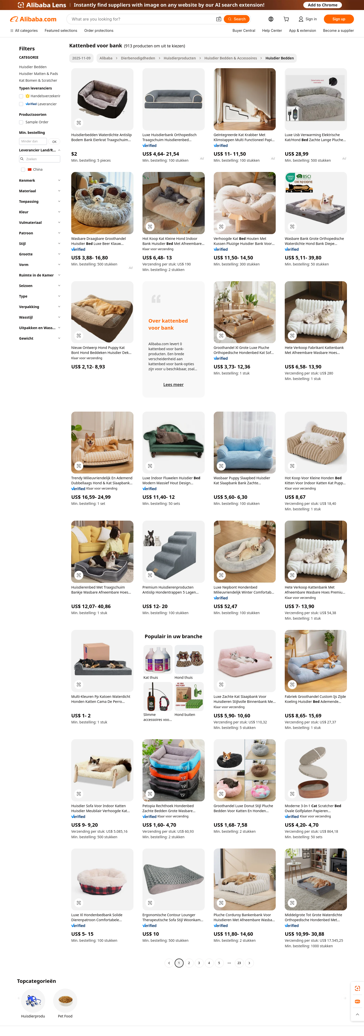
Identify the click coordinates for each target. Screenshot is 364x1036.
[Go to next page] (249, 963)
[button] (219, 19)
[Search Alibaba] (142, 19)
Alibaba (106, 58)
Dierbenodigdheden (138, 58)
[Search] (237, 19)
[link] (357, 988)
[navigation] (38, 505)
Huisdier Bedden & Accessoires (230, 58)
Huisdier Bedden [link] (279, 58)
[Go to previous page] (169, 963)
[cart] (287, 20)
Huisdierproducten (180, 58)
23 (239, 963)
